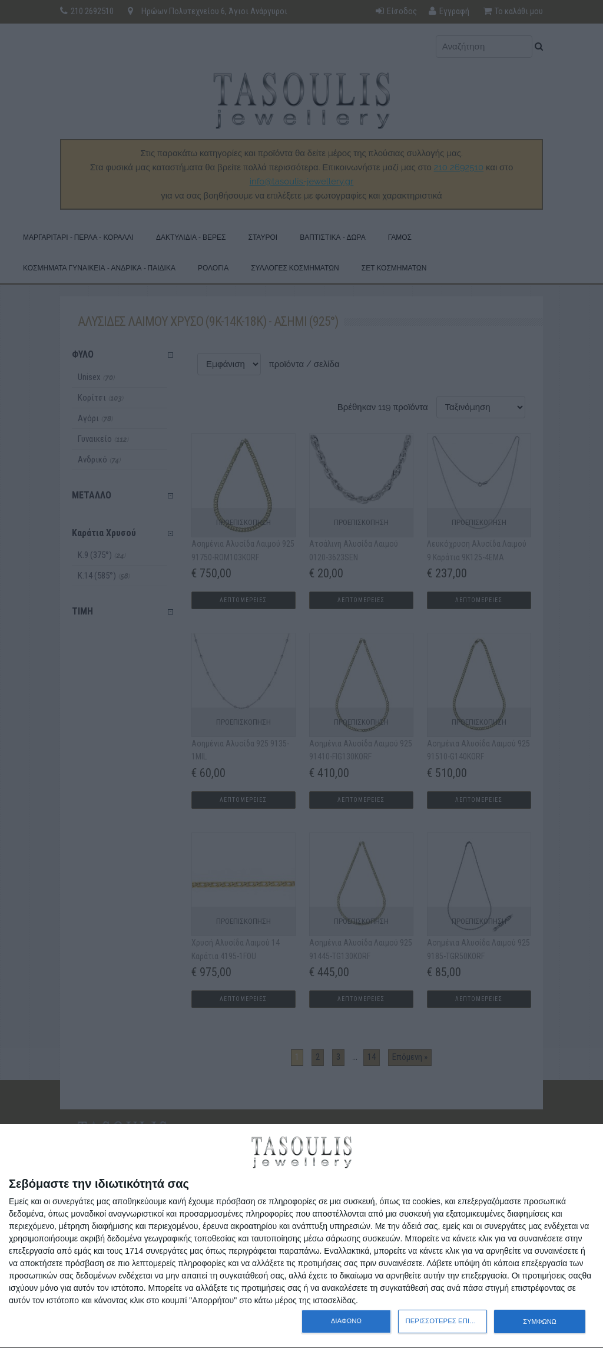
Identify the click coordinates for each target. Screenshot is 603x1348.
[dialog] (301, 1236)
